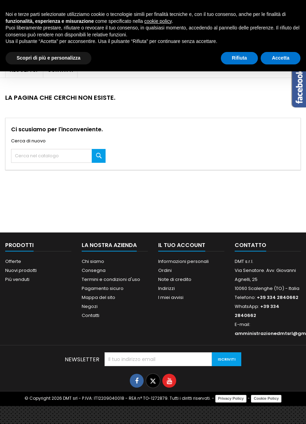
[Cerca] (58, 156)
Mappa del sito (98, 297)
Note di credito (174, 279)
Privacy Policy (231, 398)
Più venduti (17, 279)
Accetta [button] (280, 58)
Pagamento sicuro (103, 288)
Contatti (90, 315)
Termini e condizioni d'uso (111, 279)
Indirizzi (166, 288)
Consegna (94, 270)
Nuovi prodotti (21, 270)
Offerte (13, 261)
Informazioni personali (183, 261)
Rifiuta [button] (239, 58)
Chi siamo (93, 261)
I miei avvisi (170, 297)
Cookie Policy (266, 398)
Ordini (165, 270)
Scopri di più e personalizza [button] (48, 58)
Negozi (90, 306)
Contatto (250, 245)
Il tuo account (181, 245)
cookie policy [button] (158, 21)
